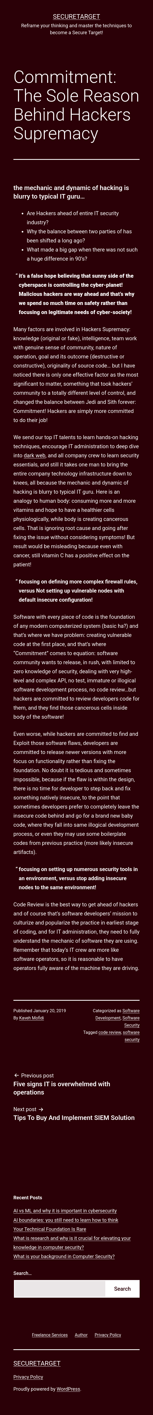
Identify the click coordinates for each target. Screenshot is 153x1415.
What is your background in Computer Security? (64, 1256)
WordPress (68, 1389)
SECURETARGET (76, 16)
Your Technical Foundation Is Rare (49, 1229)
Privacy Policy (28, 1377)
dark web (35, 455)
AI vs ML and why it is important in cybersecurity (65, 1210)
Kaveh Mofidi (31, 1017)
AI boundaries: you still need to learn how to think (65, 1220)
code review (109, 1032)
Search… (22, 1273)
